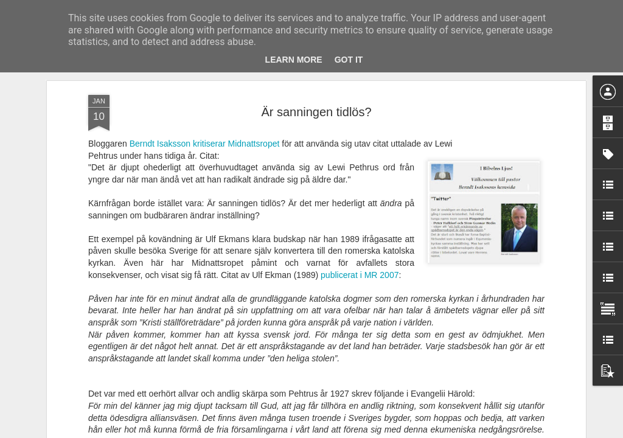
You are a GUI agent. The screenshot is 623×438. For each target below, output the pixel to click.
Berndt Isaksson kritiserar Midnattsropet (203, 126)
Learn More (293, 59)
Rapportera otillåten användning (382, 431)
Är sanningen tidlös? (316, 95)
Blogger (319, 431)
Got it (349, 59)
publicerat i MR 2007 (360, 258)
